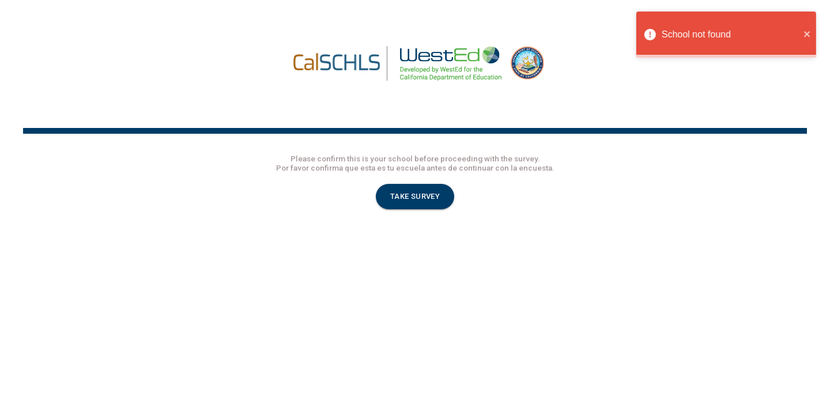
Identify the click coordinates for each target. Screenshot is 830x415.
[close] (812, 34)
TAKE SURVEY (415, 196)
